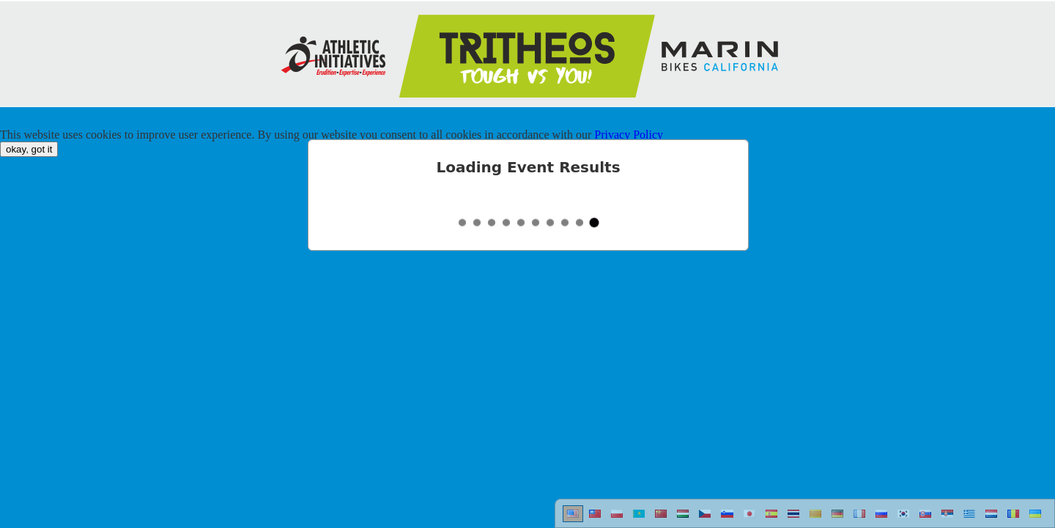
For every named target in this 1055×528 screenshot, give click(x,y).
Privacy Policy (628, 134)
